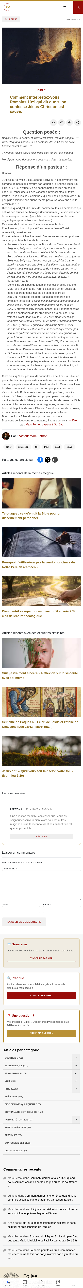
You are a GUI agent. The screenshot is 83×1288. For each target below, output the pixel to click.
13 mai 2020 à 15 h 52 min (39, 809)
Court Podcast (16, 1150)
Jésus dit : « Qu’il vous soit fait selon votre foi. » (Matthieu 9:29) (37, 773)
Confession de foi (18, 1142)
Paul (46, 447)
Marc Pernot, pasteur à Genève (44, 424)
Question (14, 1057)
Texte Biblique (16, 1065)
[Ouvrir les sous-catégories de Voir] (76, 1081)
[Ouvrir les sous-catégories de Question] (76, 1058)
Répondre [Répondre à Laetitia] (41, 836)
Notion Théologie (18, 1127)
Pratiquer (13, 1135)
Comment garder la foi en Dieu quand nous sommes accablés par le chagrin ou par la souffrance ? (42, 1182)
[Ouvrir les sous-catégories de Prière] (76, 1089)
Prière (11, 1088)
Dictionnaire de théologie (24, 1112)
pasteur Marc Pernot (33, 436)
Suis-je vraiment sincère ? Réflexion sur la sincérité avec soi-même (40, 675)
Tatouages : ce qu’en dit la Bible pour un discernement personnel (31, 516)
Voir (10, 1081)
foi (36, 447)
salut (57, 447)
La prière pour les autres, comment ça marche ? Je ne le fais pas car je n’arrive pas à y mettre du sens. (43, 1254)
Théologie (14, 1096)
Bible (42, 90)
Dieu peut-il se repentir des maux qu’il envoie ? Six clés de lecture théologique (39, 613)
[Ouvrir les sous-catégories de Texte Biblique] (76, 1065)
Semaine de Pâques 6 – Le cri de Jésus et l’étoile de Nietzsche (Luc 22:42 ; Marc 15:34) (40, 724)
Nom (5, 904)
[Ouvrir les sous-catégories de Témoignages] (76, 1073)
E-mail (47, 904)
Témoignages (15, 1073)
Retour (11, 19)
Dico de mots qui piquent (23, 1104)
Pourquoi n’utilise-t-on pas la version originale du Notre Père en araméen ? (38, 565)
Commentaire (9, 868)
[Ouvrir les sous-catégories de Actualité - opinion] (76, 1119)
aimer (8, 447)
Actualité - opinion (18, 1119)
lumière (72, 420)
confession (23, 447)
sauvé (69, 447)
